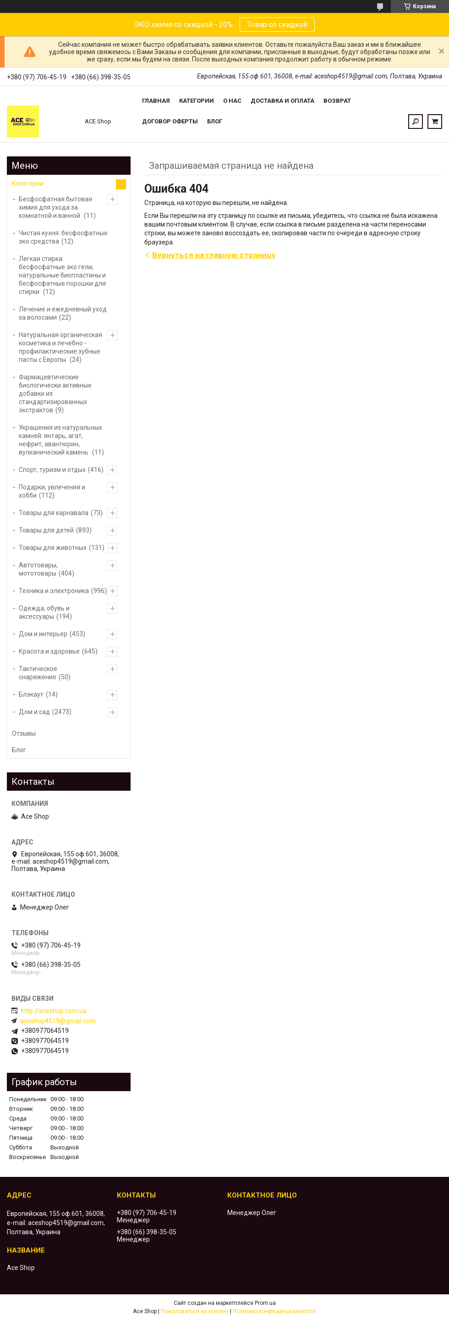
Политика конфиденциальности (274, 1311)
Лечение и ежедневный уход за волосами (63, 313)
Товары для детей (46, 530)
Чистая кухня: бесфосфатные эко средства (63, 237)
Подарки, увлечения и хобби (52, 491)
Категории (196, 100)
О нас (232, 100)
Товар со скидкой (277, 24)
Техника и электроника (54, 590)
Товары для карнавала (53, 512)
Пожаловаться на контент (195, 1311)
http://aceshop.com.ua (54, 1011)
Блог (214, 121)
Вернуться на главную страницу (214, 255)
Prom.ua (265, 1303)
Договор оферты (170, 121)
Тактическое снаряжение (38, 673)
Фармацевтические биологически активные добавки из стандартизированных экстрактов (55, 393)
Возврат (337, 100)
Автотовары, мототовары (38, 569)
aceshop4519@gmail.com (58, 1021)
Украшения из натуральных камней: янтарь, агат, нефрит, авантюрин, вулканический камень (60, 440)
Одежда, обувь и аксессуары (44, 612)
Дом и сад (34, 711)
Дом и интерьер (43, 634)
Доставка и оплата (282, 100)
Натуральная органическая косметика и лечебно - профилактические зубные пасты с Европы (60, 347)
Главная (156, 100)
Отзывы (24, 733)
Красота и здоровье (49, 651)
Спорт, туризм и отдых (52, 469)
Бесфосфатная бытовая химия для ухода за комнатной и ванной (55, 207)
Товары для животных (53, 547)
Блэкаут (31, 694)
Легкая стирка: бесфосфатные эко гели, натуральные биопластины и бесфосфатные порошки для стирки (62, 275)
